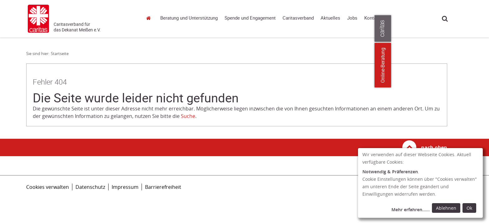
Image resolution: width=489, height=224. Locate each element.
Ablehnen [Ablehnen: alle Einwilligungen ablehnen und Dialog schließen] (446, 208)
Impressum (125, 187)
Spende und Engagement (250, 18)
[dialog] (420, 183)
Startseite (150, 18)
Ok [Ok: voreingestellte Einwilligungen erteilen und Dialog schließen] (469, 208)
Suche (445, 18)
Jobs (352, 18)
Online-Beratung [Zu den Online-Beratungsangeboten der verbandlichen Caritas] (480, 65)
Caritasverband (298, 18)
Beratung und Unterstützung (189, 18)
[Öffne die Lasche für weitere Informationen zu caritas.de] (480, 28)
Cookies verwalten (47, 187)
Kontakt (372, 18)
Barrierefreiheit (163, 187)
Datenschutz (90, 187)
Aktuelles (330, 18)
